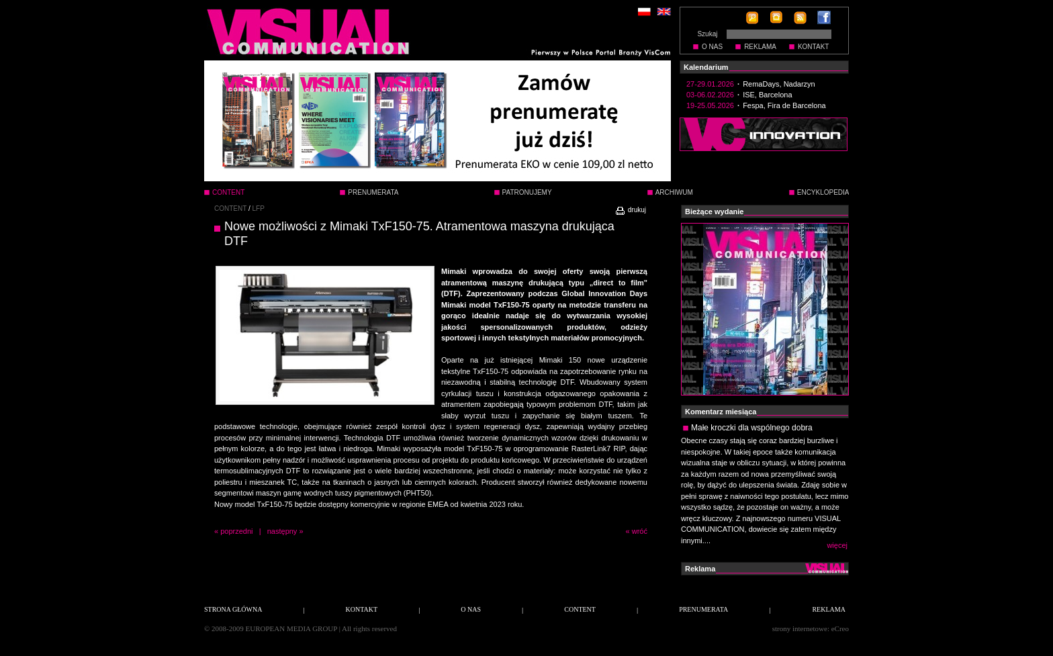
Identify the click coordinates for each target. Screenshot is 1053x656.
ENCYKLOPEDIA (823, 192)
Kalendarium (706, 67)
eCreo (840, 628)
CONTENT (230, 208)
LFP (259, 208)
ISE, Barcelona (767, 95)
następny (282, 531)
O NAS (712, 46)
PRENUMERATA (373, 192)
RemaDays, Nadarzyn (779, 84)
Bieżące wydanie (714, 211)
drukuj (630, 210)
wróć (639, 531)
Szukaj (707, 34)
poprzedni (236, 531)
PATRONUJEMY (527, 192)
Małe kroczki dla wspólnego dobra (752, 427)
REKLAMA (760, 46)
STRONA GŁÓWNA (233, 609)
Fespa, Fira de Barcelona (784, 105)
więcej (837, 545)
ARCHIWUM (674, 192)
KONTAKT (813, 46)
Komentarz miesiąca (720, 412)
